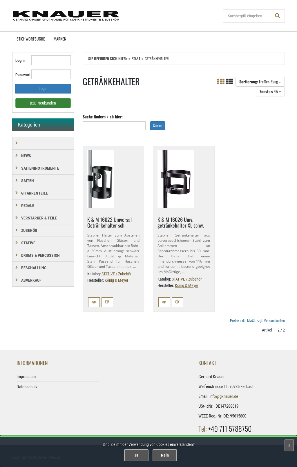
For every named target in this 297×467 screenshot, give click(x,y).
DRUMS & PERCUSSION (40, 255)
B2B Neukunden (43, 103)
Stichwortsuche (31, 39)
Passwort (21, 74)
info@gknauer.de (223, 396)
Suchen (157, 125)
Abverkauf (31, 280)
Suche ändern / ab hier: (103, 116)
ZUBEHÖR (29, 230)
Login (20, 60)
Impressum (26, 376)
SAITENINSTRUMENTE (40, 168)
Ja (136, 455)
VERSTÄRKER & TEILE (39, 218)
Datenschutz (27, 386)
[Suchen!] (277, 16)
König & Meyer (116, 280)
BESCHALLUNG (33, 267)
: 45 (270, 91)
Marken (60, 39)
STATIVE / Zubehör (116, 274)
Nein (165, 455)
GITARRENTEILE (34, 193)
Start (136, 58)
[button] (94, 302)
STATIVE (28, 243)
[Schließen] (289, 445)
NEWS (26, 155)
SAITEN (27, 180)
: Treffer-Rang (260, 81)
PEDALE (27, 205)
